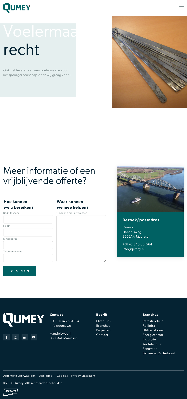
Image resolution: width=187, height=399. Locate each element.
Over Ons (103, 321)
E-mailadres (11, 239)
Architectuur (152, 344)
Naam (6, 226)
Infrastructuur (153, 321)
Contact (102, 335)
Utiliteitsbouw (153, 330)
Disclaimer (46, 375)
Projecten (103, 330)
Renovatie (150, 349)
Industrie (149, 339)
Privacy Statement (83, 375)
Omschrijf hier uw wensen (71, 213)
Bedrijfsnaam (11, 213)
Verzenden (20, 271)
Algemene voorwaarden (19, 375)
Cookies (62, 375)
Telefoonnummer (13, 251)
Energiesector (153, 335)
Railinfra (149, 326)
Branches (103, 326)
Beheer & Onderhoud (159, 353)
